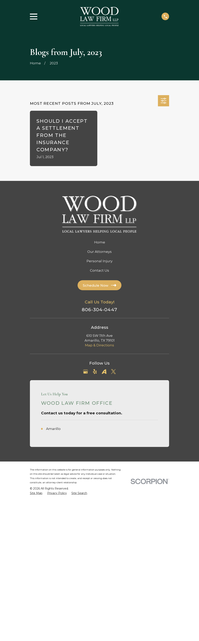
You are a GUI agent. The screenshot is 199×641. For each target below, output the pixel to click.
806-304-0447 (99, 309)
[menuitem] (36, 493)
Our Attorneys (99, 252)
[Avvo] (104, 371)
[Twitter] (113, 371)
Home (99, 242)
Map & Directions (99, 345)
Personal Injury (99, 261)
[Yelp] (95, 371)
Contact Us (99, 270)
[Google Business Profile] (85, 371)
